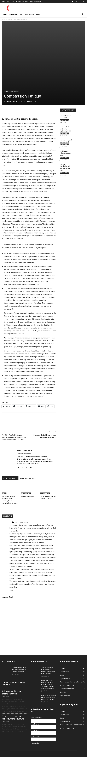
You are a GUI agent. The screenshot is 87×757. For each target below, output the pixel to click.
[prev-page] (3, 468)
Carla (12, 483)
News (21, 14)
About (38, 14)
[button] (82, 14)
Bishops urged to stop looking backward (11, 653)
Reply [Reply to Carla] (11, 551)
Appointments (64, 81)
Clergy (10, 19)
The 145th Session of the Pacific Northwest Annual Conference (19, 630)
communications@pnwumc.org (43, 746)
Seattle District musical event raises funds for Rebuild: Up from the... (48, 658)
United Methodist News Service (14, 644)
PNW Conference (11, 62)
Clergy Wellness (14, 52)
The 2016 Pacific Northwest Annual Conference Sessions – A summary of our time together (14, 398)
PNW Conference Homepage (19, 1)
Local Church (35, 697)
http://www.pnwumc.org (24, 414)
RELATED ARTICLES (10, 439)
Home (4, 19)
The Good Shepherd (27, 457)
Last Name (35, 691)
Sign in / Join (5, 1)
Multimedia (29, 14)
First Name (35, 685)
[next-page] (6, 468)
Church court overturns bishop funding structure (13, 678)
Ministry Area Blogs (10, 14)
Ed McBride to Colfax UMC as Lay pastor (65, 114)
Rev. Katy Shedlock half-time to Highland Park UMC (65, 90)
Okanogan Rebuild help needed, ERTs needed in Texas (44, 397)
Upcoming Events (35, 1)
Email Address (36, 678)
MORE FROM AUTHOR (28, 439)
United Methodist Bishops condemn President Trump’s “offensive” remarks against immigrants (47, 645)
